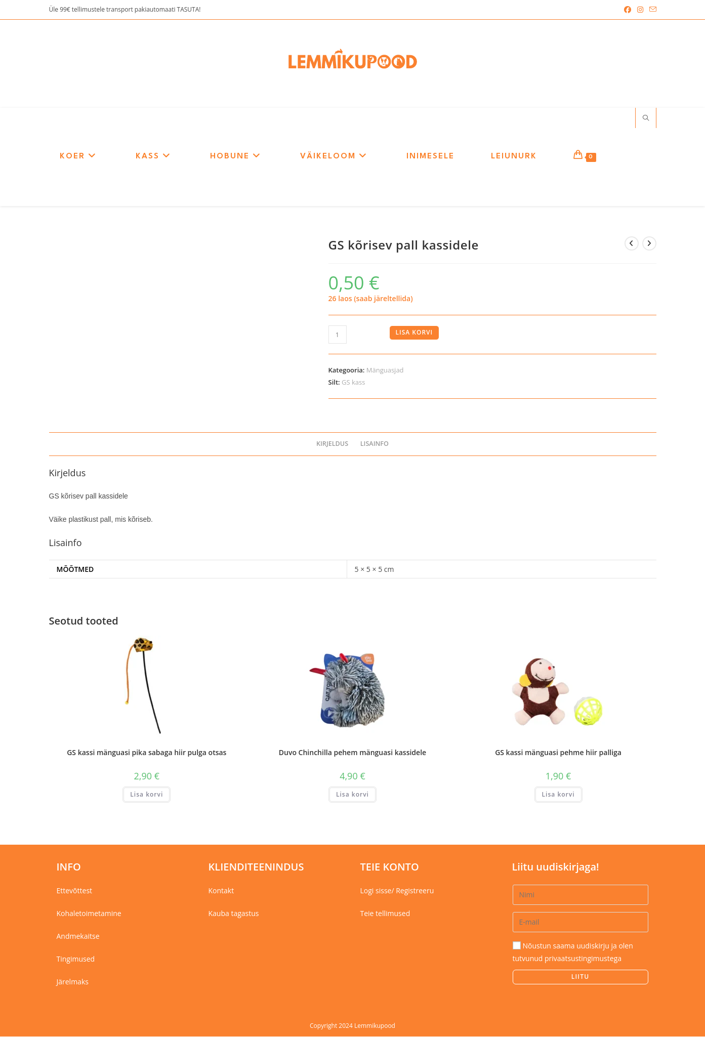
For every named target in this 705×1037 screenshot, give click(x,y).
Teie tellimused (385, 914)
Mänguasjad (385, 371)
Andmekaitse (78, 936)
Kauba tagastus (234, 914)
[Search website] (646, 119)
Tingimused (76, 959)
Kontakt (221, 891)
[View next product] (649, 244)
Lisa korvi (414, 333)
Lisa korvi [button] (146, 795)
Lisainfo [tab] (374, 444)
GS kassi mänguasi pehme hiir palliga (558, 753)
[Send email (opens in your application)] (651, 10)
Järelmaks (73, 982)
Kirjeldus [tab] (332, 444)
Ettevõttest (75, 891)
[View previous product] (632, 244)
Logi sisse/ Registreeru (397, 891)
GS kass (353, 382)
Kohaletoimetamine (89, 914)
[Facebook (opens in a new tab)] (627, 10)
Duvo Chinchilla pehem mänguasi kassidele (352, 753)
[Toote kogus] (337, 335)
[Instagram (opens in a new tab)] (640, 10)
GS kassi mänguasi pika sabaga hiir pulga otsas (146, 753)
